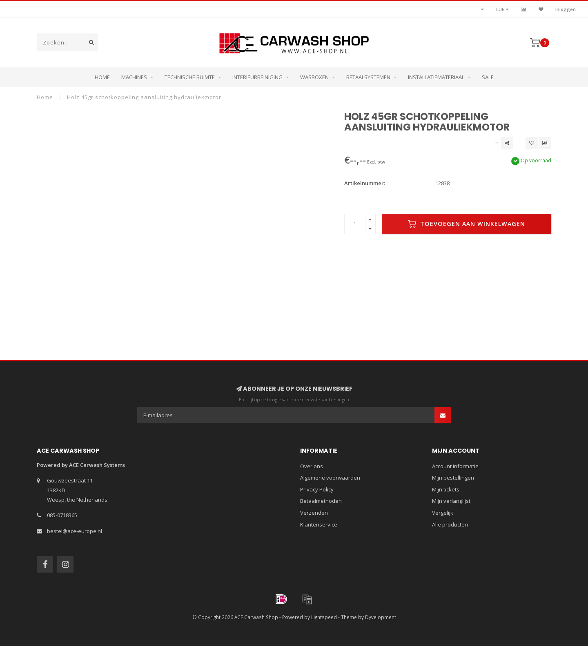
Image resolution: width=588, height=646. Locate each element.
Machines (134, 77)
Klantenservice (318, 524)
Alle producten (450, 524)
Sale (488, 77)
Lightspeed (324, 617)
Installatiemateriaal (436, 77)
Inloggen (565, 9)
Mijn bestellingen (453, 477)
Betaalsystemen (368, 77)
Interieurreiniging (257, 77)
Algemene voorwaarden (330, 477)
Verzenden (314, 512)
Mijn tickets (445, 489)
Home (102, 77)
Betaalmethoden (321, 500)
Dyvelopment (380, 617)
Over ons (311, 466)
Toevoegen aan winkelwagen (466, 224)
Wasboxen (314, 77)
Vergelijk (442, 512)
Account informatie (455, 466)
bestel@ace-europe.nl (74, 531)
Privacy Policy (317, 489)
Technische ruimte (190, 77)
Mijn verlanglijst (451, 500)
